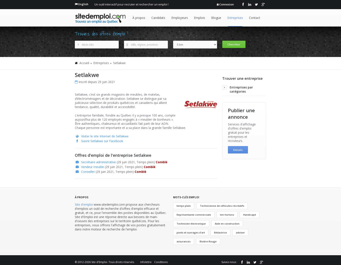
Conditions (161, 262)
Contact (254, 18)
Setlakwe (119, 63)
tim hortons (227, 214)
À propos (138, 18)
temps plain (184, 205)
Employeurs (179, 18)
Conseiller (88, 172)
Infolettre (146, 262)
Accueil (84, 63)
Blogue (216, 18)
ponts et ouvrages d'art (191, 232)
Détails (238, 150)
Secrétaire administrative (98, 162)
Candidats (158, 18)
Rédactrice (220, 232)
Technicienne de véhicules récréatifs (222, 205)
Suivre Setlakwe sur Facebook (102, 141)
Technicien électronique (191, 223)
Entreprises (235, 18)
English (83, 4)
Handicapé (249, 214)
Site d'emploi (84, 204)
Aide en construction (227, 223)
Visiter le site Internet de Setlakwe (105, 136)
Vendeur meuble (92, 167)
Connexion (226, 4)
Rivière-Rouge (208, 241)
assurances (184, 241)
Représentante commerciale (194, 214)
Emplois (199, 18)
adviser (240, 232)
